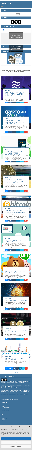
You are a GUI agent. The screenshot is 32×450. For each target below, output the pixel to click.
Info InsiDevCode (5, 407)
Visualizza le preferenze (16, 446)
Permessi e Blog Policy (12, 389)
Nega (16, 442)
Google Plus (4, 418)
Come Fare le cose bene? (7, 405)
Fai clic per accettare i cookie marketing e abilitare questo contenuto (16, 36)
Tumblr (3, 420)
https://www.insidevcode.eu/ (15, 385)
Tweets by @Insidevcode (16, 48)
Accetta (16, 438)
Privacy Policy (4, 408)
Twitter (3, 419)
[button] (30, 427)
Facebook (4, 417)
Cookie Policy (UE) (5, 410)
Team (3, 406)
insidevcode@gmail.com (24, 394)
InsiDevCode (6, 3)
